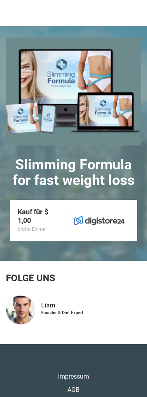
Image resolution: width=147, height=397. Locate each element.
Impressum (73, 376)
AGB (73, 389)
